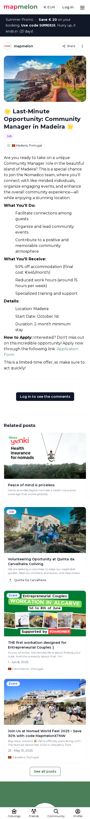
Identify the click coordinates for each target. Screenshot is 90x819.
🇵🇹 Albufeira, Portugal (23, 757)
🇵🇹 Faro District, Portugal (25, 669)
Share (68, 46)
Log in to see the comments (45, 396)
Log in (68, 7)
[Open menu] (82, 7)
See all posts (45, 771)
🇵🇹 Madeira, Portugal (24, 145)
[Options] (82, 46)
